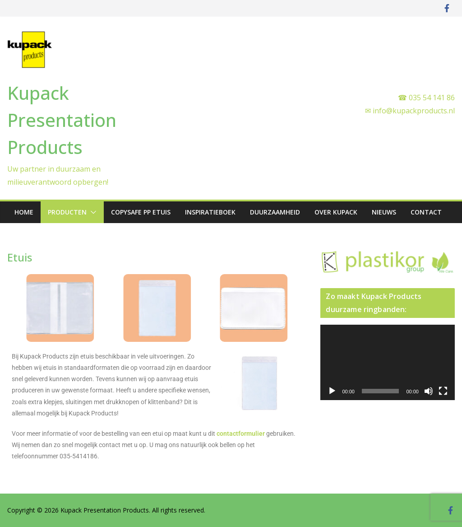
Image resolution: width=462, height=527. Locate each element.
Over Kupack (335, 212)
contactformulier (241, 433)
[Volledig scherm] (443, 391)
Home (23, 212)
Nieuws (384, 212)
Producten (67, 212)
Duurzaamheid (275, 212)
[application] (387, 362)
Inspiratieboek (210, 212)
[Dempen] (428, 391)
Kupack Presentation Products (61, 119)
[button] (92, 212)
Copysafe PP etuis (141, 212)
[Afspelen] (332, 391)
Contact (426, 212)
